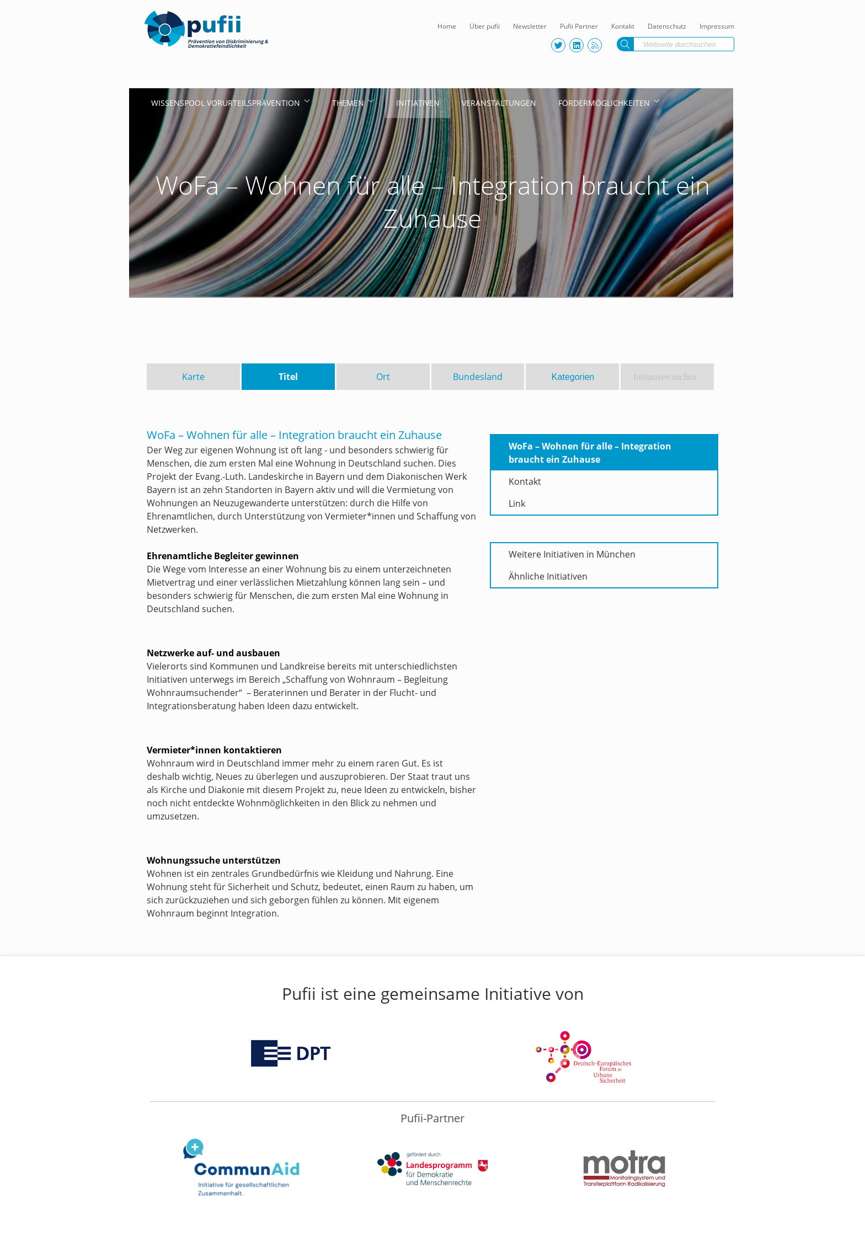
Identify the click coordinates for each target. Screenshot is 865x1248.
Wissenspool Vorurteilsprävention (225, 103)
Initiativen (418, 103)
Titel (288, 377)
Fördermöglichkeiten (604, 103)
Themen (348, 103)
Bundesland (478, 377)
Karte (193, 377)
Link (517, 503)
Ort (383, 377)
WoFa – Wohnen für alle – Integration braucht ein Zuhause (590, 452)
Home (446, 26)
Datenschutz (667, 26)
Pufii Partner (579, 26)
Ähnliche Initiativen (548, 576)
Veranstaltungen (499, 103)
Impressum (717, 26)
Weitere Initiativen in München (572, 554)
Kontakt (622, 26)
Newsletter (530, 26)
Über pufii (484, 26)
